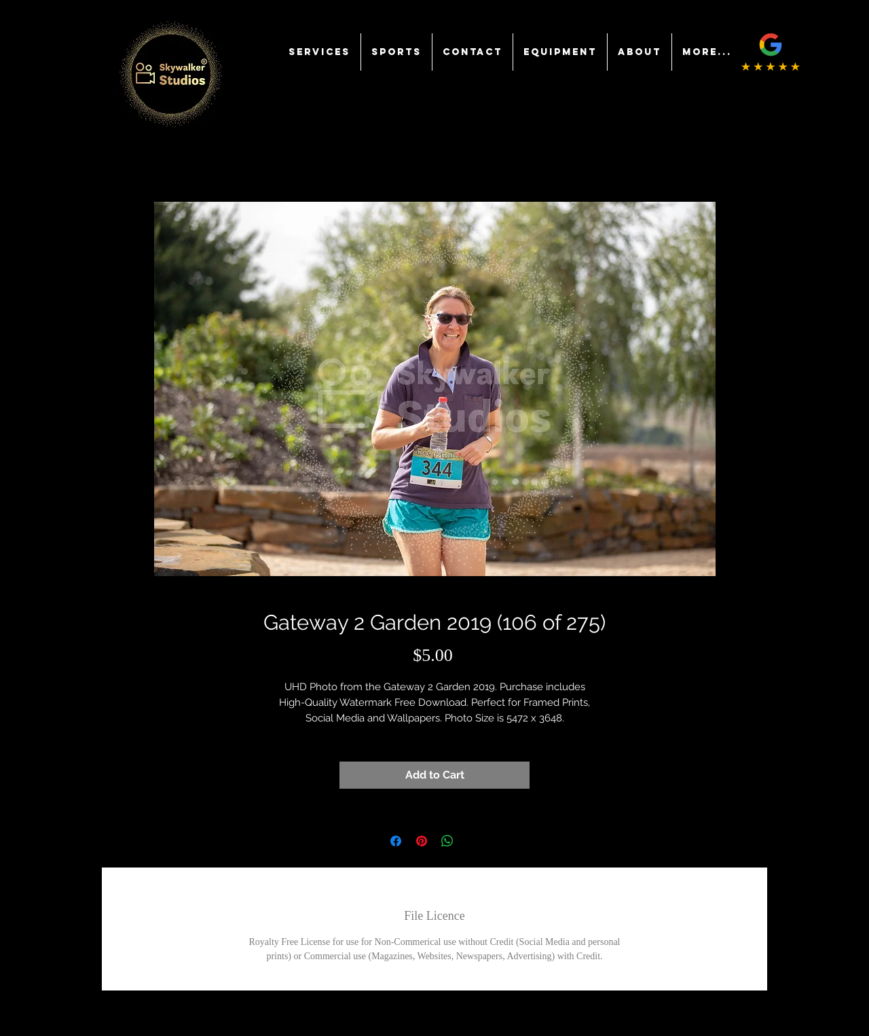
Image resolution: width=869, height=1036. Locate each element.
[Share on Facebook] (396, 841)
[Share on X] (473, 841)
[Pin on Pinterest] (421, 841)
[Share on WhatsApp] (447, 841)
